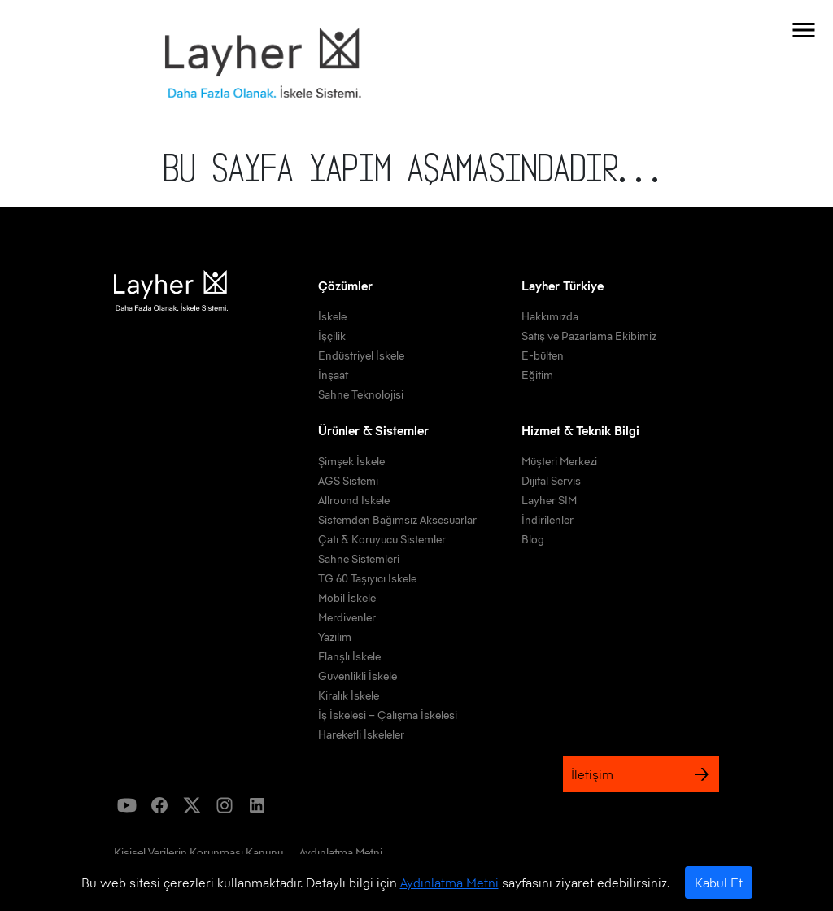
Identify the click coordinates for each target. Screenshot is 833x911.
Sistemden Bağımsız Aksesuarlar (397, 519)
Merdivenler (347, 617)
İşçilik (332, 336)
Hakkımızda (549, 316)
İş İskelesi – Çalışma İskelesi (387, 715)
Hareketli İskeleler (361, 734)
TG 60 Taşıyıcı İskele (367, 578)
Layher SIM (549, 500)
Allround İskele (354, 500)
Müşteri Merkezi (559, 461)
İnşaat (333, 375)
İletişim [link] (641, 774)
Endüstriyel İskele (361, 355)
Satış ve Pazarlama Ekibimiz (588, 336)
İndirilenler (547, 519)
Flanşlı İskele (349, 656)
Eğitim (537, 375)
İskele (332, 316)
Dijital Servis (551, 480)
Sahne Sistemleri (358, 558)
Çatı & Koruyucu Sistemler (382, 539)
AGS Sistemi (348, 480)
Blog (532, 539)
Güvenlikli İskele (357, 676)
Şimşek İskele (351, 461)
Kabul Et (719, 882)
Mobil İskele (347, 598)
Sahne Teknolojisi (360, 394)
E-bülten (542, 355)
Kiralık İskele (348, 695)
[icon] (127, 805)
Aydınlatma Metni (449, 882)
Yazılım (334, 637)
